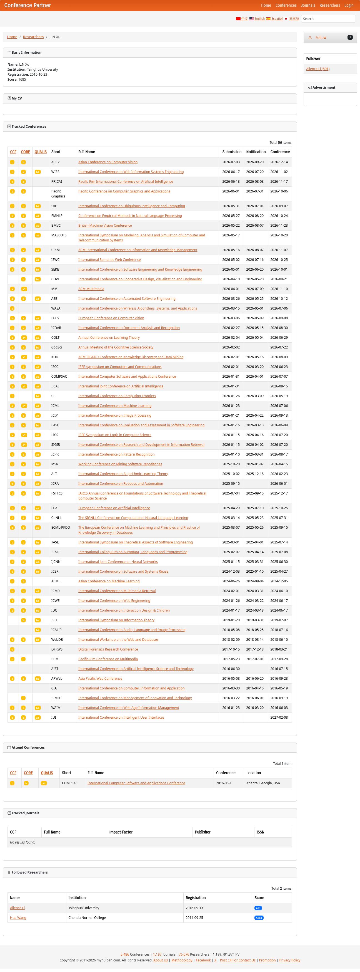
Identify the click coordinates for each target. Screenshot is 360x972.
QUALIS (41, 152)
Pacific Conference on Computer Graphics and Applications (124, 191)
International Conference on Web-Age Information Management (128, 707)
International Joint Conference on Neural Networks (118, 561)
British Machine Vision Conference (105, 225)
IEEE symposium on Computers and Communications (119, 366)
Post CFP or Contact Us (238, 960)
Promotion (267, 960)
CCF (13, 152)
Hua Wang (18, 917)
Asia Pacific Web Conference (100, 678)
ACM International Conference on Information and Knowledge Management (137, 250)
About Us (161, 960)
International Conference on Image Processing (114, 415)
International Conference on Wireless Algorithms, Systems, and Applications (137, 308)
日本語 (294, 19)
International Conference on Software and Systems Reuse (123, 571)
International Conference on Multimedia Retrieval (117, 590)
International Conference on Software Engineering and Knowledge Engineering (140, 269)
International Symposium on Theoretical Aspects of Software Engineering (135, 542)
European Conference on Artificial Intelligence (114, 508)
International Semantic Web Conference (109, 259)
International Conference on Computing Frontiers (117, 396)
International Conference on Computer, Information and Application (131, 688)
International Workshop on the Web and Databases (118, 639)
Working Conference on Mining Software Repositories (120, 464)
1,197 (157, 954)
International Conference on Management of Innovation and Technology (135, 698)
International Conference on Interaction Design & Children (124, 610)
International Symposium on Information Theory (116, 620)
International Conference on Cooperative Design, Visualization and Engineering (140, 279)
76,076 (184, 954)
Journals (308, 5)
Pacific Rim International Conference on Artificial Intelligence (125, 181)
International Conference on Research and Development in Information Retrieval (141, 444)
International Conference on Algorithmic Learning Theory (123, 473)
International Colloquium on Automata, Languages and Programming (133, 552)
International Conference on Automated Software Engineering (127, 298)
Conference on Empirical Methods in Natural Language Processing (130, 215)
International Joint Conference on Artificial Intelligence (120, 386)
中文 (244, 19)
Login (349, 5)
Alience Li (17, 908)
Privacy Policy (290, 960)
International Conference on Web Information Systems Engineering (131, 171)
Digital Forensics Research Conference (108, 649)
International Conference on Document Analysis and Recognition (129, 327)
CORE (25, 152)
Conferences (286, 5)
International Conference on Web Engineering (114, 600)
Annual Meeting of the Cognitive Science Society (115, 347)
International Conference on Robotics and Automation (120, 483)
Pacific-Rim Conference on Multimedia (108, 659)
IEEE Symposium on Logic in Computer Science (114, 434)
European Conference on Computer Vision (111, 318)
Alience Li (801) (317, 68)
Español (276, 19)
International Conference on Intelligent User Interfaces (121, 717)
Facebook (203, 960)
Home (266, 5)
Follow (330, 37)
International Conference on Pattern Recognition (116, 454)
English (260, 19)
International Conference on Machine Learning (115, 405)
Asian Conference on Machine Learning (109, 581)
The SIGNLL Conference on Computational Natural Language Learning (133, 517)
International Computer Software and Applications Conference (127, 376)
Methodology (181, 960)
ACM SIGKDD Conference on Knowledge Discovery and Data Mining (131, 357)
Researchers (330, 5)
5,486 (125, 954)
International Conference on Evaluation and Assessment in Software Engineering (141, 425)
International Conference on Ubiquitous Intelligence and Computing (131, 206)
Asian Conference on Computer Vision (108, 162)
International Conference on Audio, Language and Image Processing (132, 629)
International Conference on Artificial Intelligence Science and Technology (136, 668)
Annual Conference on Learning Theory (109, 337)
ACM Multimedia (91, 288)
